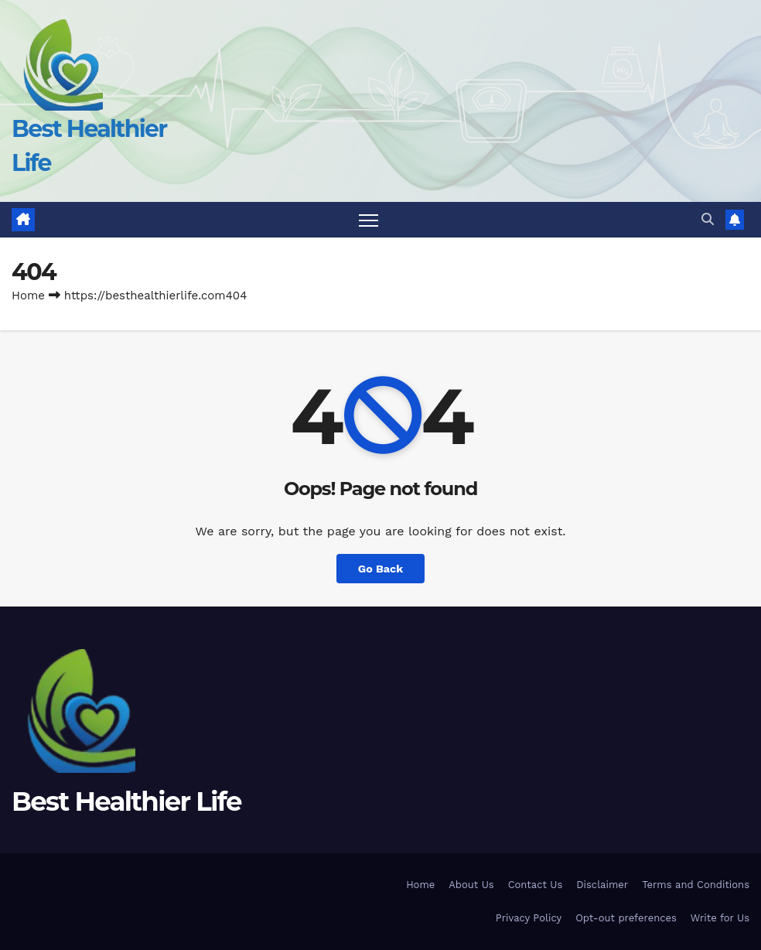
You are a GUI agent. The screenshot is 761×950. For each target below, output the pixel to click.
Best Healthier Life (126, 801)
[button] (707, 219)
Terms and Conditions (695, 884)
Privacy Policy (528, 918)
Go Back (380, 568)
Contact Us (535, 884)
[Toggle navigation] (368, 220)
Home (28, 295)
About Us (471, 884)
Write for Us (720, 918)
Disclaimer (602, 884)
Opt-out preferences (626, 918)
